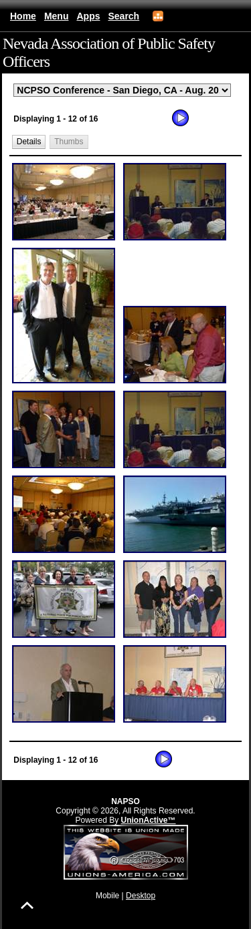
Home (23, 16)
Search (123, 16)
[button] (29, 142)
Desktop (140, 895)
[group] (125, 439)
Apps (88, 16)
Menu (56, 16)
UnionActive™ (148, 820)
